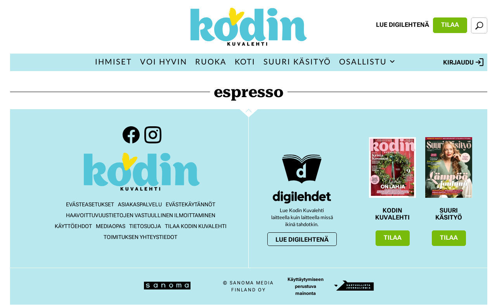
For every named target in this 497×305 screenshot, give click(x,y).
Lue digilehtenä (402, 24)
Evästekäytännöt (190, 204)
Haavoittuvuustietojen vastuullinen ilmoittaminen (140, 215)
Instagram (152, 134)
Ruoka (211, 62)
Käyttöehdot (73, 226)
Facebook (131, 134)
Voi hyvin (163, 62)
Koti (245, 62)
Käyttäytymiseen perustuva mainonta (305, 286)
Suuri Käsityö (297, 62)
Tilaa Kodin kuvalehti (196, 226)
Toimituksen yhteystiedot (140, 237)
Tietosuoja (145, 226)
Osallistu (363, 62)
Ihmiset (113, 62)
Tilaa (450, 24)
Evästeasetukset (90, 204)
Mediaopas (110, 226)
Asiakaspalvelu (140, 204)
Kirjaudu (463, 62)
